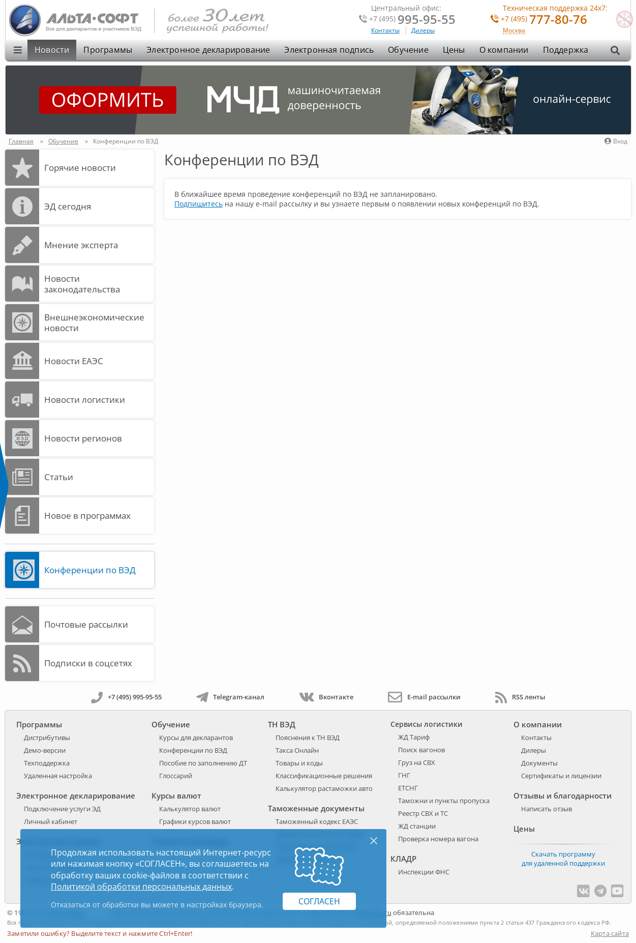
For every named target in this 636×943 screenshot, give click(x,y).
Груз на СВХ (416, 762)
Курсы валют (176, 795)
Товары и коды (299, 763)
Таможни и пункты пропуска (444, 800)
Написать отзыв (546, 808)
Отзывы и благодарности (562, 795)
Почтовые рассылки (86, 624)
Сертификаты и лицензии (561, 775)
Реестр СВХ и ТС (423, 813)
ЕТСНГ (408, 787)
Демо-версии (45, 750)
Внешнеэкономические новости (94, 322)
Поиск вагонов (421, 749)
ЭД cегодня (67, 206)
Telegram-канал (230, 696)
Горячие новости (80, 167)
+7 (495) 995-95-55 (126, 696)
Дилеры (423, 30)
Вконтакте (326, 696)
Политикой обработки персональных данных (141, 886)
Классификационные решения (324, 775)
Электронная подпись (329, 49)
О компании (504, 49)
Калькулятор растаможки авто (324, 788)
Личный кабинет (50, 821)
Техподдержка (47, 763)
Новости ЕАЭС (73, 361)
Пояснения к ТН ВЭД (308, 737)
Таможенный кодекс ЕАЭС (317, 821)
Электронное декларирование (208, 49)
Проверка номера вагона (438, 838)
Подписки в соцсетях (88, 663)
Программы (107, 49)
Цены (454, 49)
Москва (514, 30)
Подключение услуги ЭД (62, 808)
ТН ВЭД (281, 724)
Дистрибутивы (47, 737)
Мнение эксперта (81, 245)
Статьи (58, 477)
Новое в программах (87, 515)
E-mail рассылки (424, 696)
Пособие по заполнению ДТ (203, 763)
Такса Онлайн (297, 750)
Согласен (319, 901)
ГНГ (404, 775)
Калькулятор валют (190, 808)
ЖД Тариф (414, 737)
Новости (52, 49)
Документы (539, 763)
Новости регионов (83, 438)
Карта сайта (610, 933)
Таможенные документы (316, 808)
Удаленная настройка (58, 775)
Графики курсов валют (195, 821)
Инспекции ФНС (423, 871)
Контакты (385, 30)
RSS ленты (520, 696)
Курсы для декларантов (196, 737)
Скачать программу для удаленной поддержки (563, 858)
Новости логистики (84, 399)
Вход (615, 141)
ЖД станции (417, 826)
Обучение (408, 49)
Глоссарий (175, 775)
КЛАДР (403, 858)
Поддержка (566, 49)
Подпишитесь (198, 204)
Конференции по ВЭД (90, 570)
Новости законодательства (82, 284)
